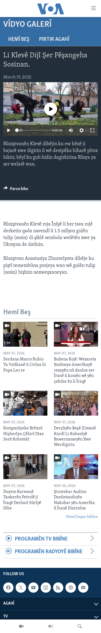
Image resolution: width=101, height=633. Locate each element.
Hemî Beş (18, 39)
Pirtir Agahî (54, 39)
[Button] (16, 190)
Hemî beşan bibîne (82, 517)
